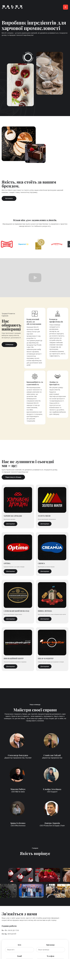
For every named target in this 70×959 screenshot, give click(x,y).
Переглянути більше (13, 477)
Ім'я (19, 946)
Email (19, 957)
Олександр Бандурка (18, 756)
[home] (12, 7)
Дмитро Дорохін (52, 824)
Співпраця (9, 345)
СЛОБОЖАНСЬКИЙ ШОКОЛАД (16, 612)
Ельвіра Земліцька (52, 790)
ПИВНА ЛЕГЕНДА (45, 612)
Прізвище (50, 946)
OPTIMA (7, 565)
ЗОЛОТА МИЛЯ (44, 517)
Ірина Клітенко (17, 824)
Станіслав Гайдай (52, 756)
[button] (65, 7)
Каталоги (9, 199)
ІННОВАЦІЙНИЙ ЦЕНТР (14, 660)
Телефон (50, 957)
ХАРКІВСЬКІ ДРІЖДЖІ (13, 517)
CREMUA (41, 565)
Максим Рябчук (17, 790)
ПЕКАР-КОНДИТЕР (45, 660)
